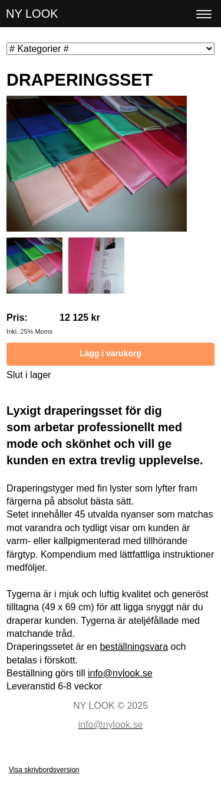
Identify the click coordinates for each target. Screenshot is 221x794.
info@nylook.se (120, 673)
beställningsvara (134, 647)
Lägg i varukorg (110, 353)
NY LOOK (32, 13)
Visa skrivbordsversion (44, 770)
